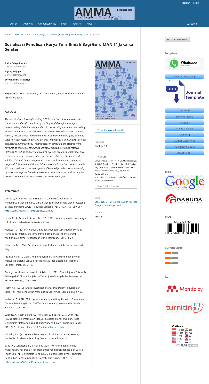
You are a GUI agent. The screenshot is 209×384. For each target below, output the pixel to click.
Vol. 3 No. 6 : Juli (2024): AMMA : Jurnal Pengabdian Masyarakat (57, 34)
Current (14, 23)
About (90, 23)
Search (192, 23)
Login (64, 23)
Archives (28, 23)
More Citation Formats (108, 186)
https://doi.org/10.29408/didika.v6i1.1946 (41, 327)
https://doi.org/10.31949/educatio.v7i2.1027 (29, 210)
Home (8, 34)
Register (77, 23)
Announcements (47, 23)
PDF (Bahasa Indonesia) (111, 130)
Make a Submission (177, 39)
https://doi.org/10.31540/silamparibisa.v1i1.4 (30, 362)
